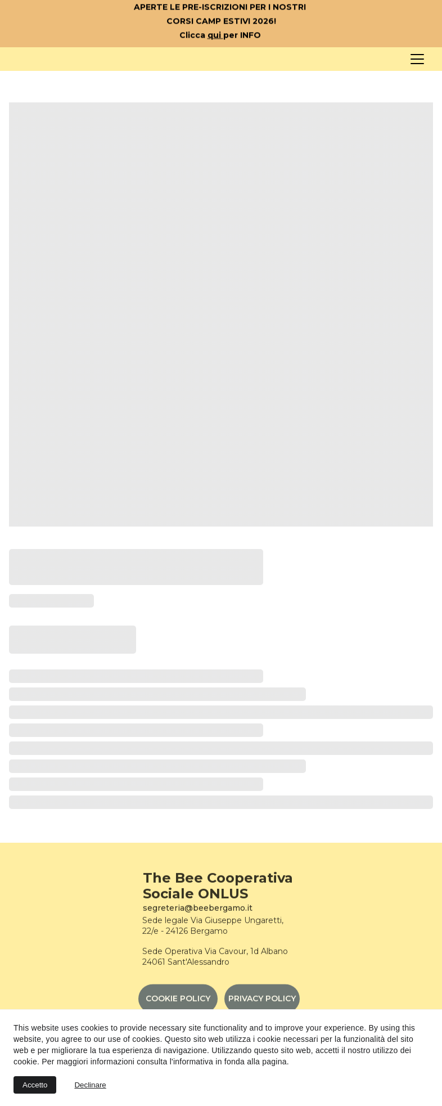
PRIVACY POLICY (262, 1001)
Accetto (34, 1085)
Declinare (90, 1085)
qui (215, 36)
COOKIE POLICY (178, 1001)
